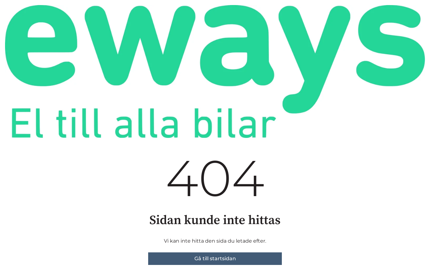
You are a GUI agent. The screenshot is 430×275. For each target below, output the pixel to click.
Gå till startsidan (215, 258)
